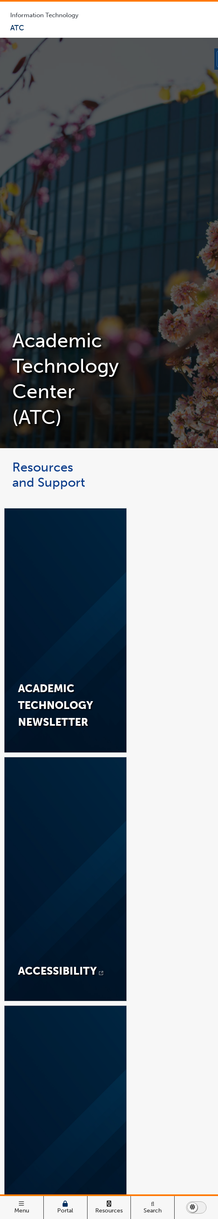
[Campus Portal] (65, 1207)
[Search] (152, 1207)
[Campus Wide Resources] (109, 1207)
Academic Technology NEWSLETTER (55, 705)
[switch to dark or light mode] (196, 1207)
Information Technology (44, 15)
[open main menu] (21, 1207)
